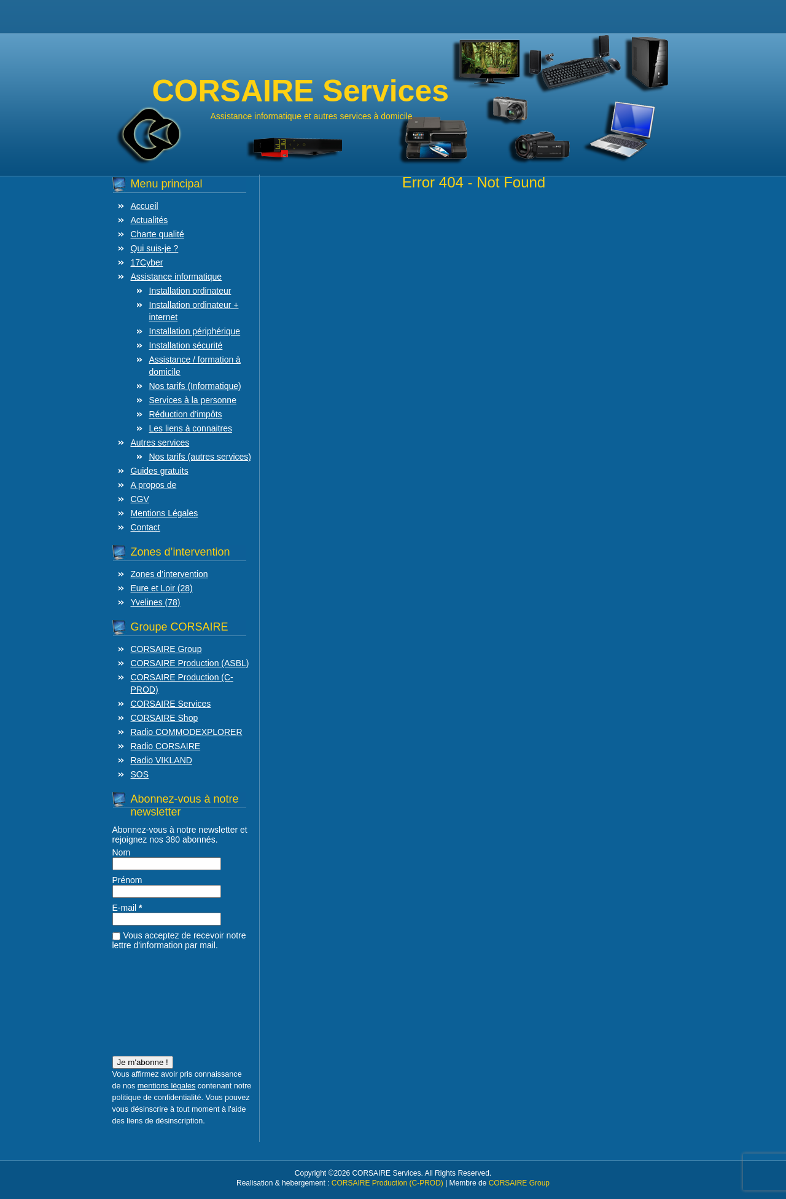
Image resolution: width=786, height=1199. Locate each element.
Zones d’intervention (169, 574)
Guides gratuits (160, 471)
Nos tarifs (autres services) (200, 457)
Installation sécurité (186, 345)
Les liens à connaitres (190, 428)
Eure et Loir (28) (162, 588)
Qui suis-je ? (155, 248)
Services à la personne (192, 400)
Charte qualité (157, 234)
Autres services (160, 442)
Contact (145, 527)
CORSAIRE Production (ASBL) (190, 663)
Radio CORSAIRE (166, 746)
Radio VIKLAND (161, 760)
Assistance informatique (176, 276)
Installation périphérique (195, 331)
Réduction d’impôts (185, 414)
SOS (140, 774)
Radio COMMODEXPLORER (187, 732)
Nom (121, 852)
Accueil (144, 206)
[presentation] (162, 999)
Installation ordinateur (190, 291)
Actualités (149, 220)
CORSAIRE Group (166, 649)
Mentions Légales (164, 513)
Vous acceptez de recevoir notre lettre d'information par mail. (179, 940)
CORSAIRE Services (171, 704)
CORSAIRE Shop (164, 718)
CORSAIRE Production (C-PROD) (387, 1183)
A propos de (154, 485)
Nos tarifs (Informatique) (195, 386)
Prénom (127, 880)
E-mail (127, 908)
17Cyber (147, 262)
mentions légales (167, 1086)
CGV (140, 499)
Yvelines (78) (156, 602)
